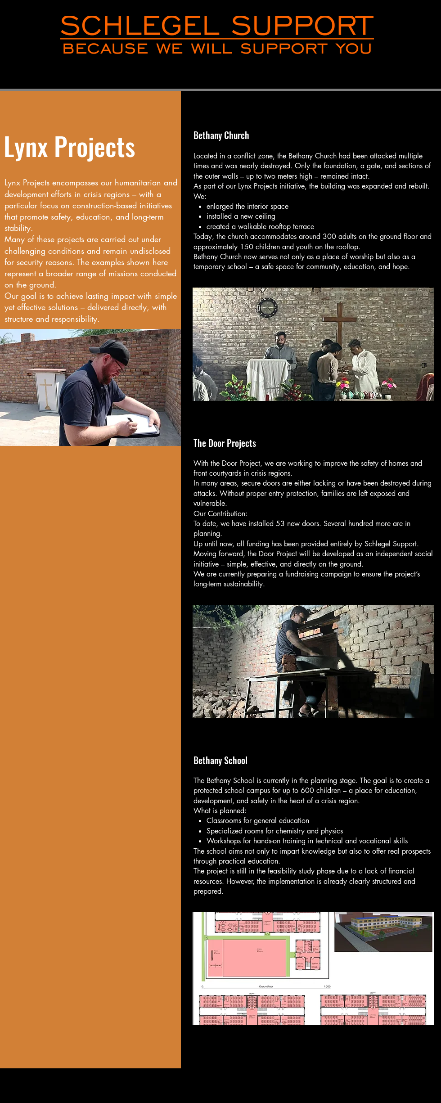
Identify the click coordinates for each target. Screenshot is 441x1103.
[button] (90, 387)
